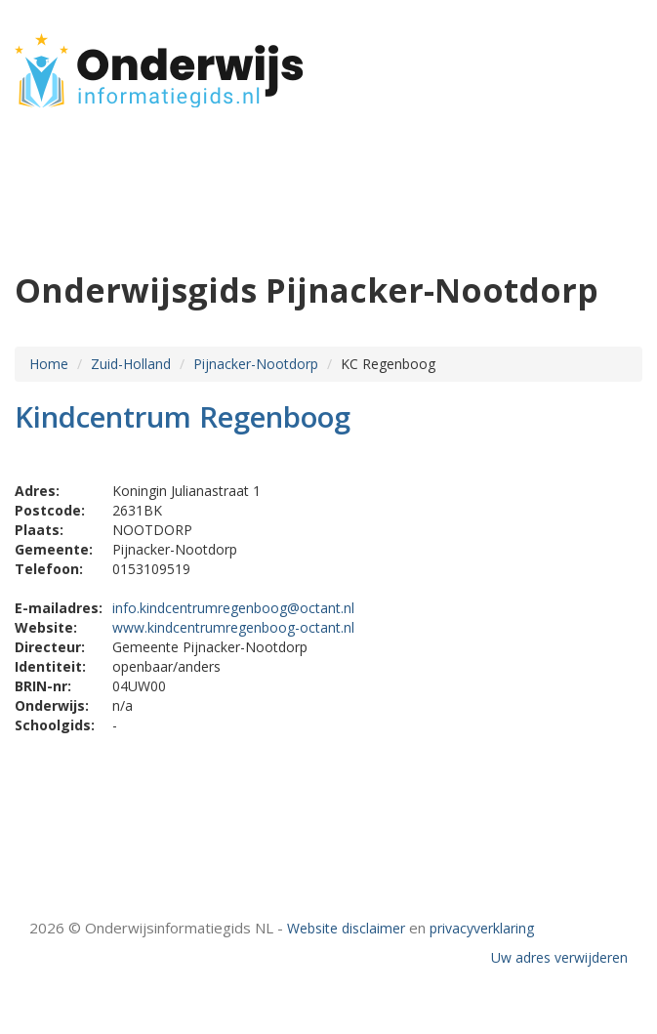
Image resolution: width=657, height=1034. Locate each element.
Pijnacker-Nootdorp (255, 363)
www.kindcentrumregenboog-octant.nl (233, 627)
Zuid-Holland (131, 363)
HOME (602, 61)
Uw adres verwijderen (559, 957)
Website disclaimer (346, 928)
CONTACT (590, 90)
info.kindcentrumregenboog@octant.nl (233, 608)
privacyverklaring (482, 928)
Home (48, 363)
